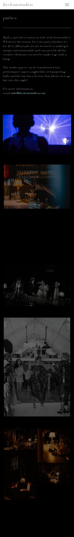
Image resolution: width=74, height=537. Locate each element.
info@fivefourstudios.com (28, 93)
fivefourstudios (18, 4)
